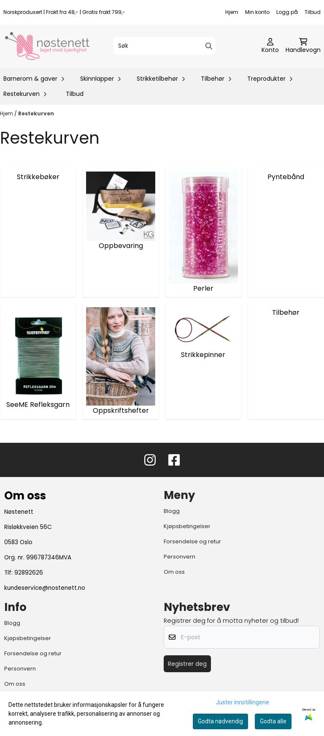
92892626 (28, 573)
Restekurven (36, 113)
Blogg (172, 511)
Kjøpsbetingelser (187, 526)
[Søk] (164, 46)
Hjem (231, 12)
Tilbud (313, 12)
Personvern (179, 556)
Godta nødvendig (220, 721)
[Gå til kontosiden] (270, 46)
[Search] (209, 46)
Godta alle (273, 721)
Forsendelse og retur (192, 541)
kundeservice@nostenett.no (44, 588)
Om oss (174, 571)
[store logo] (47, 46)
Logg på (287, 12)
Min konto (257, 12)
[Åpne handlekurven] (303, 46)
